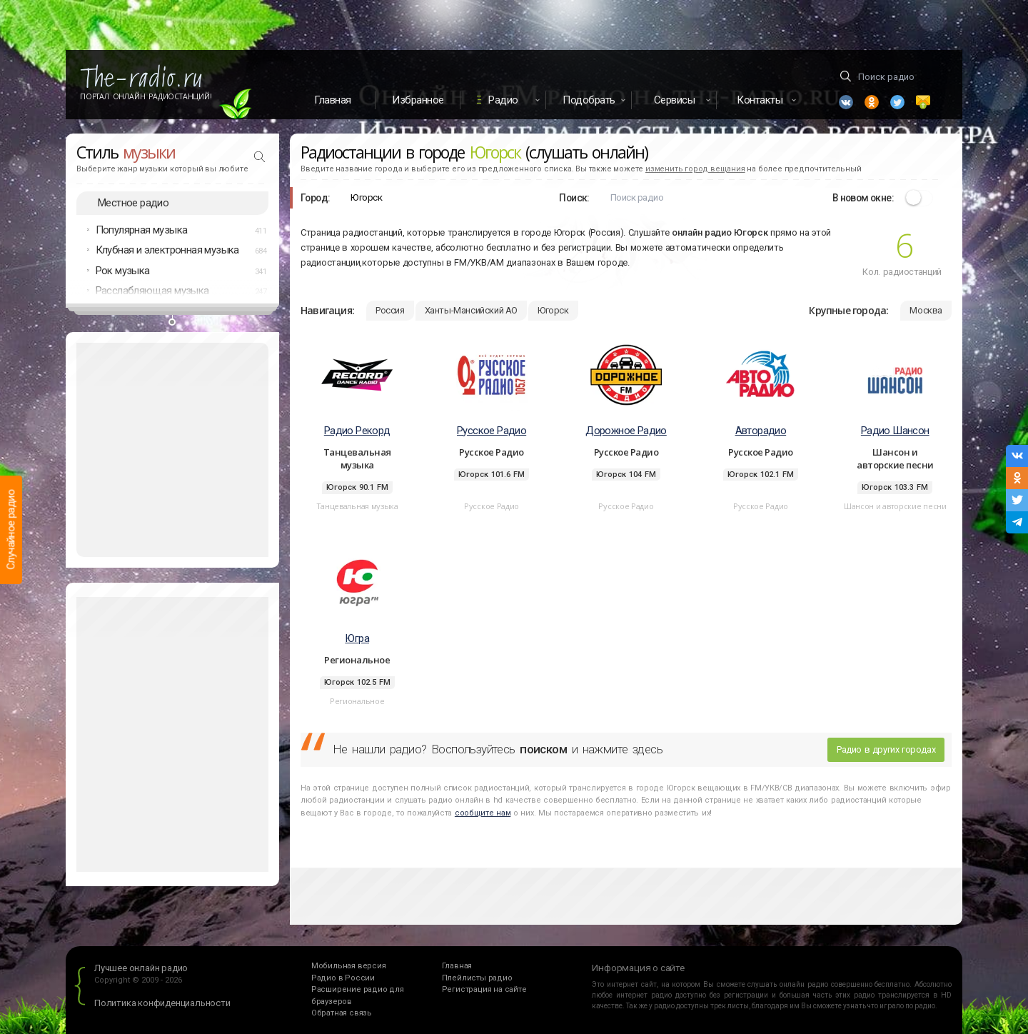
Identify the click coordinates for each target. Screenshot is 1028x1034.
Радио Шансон (895, 430)
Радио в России (343, 978)
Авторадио (761, 430)
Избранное (418, 100)
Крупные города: (848, 310)
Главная (332, 100)
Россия (390, 310)
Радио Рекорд (357, 430)
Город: (315, 198)
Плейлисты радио (477, 978)
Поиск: (574, 198)
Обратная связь (341, 1013)
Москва (925, 310)
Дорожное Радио (626, 430)
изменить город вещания (695, 169)
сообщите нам (482, 813)
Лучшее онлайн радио (141, 968)
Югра (357, 638)
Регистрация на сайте (484, 989)
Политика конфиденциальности (162, 1003)
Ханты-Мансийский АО (471, 310)
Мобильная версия (348, 965)
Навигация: (327, 310)
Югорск (553, 310)
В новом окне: (863, 198)
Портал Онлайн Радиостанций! (146, 96)
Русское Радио (491, 430)
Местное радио (133, 202)
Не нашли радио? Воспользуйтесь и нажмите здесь (497, 749)
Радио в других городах (886, 749)
